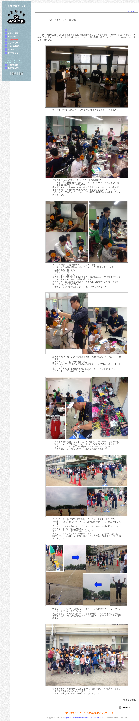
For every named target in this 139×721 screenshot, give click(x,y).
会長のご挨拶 (13, 33)
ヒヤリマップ (13, 43)
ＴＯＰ (10, 30)
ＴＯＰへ (131, 12)
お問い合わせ (13, 53)
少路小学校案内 (13, 46)
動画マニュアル (13, 68)
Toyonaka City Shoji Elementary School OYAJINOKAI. (84, 718)
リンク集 (11, 50)
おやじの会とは (13, 36)
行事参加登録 (13, 65)
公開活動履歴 (13, 40)
